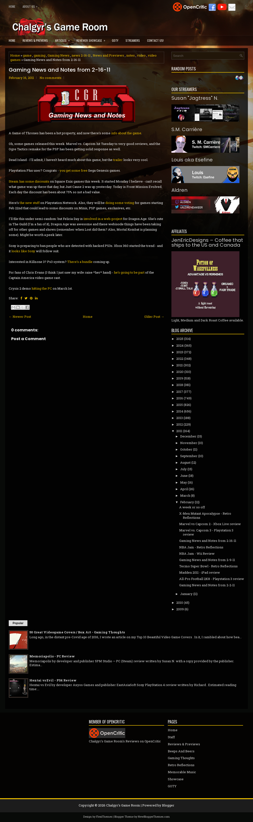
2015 (179, 405)
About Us (31, 5)
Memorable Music (182, 772)
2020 (180, 371)
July (183, 469)
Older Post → (154, 316)
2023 (179, 352)
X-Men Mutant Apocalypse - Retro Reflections (205, 515)
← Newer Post (20, 316)
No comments (50, 77)
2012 (179, 424)
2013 (179, 418)
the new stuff (30, 203)
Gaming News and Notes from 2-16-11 (59, 70)
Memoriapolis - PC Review (52, 656)
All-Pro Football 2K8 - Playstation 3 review (211, 579)
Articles (64, 38)
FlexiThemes (104, 816)
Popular (18, 623)
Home (12, 6)
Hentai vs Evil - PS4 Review (52, 680)
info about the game (126, 133)
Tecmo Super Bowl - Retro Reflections (208, 566)
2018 (179, 385)
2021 (179, 365)
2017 (179, 391)
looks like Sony (23, 251)
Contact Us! (155, 40)
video (141, 55)
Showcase (176, 779)
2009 (180, 609)
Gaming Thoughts (181, 758)
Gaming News (58, 55)
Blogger (168, 805)
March (185, 495)
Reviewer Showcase (92, 38)
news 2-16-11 (81, 55)
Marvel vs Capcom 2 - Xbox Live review (210, 524)
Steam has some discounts (29, 181)
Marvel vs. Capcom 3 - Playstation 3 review (206, 532)
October (186, 449)
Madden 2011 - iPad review (199, 572)
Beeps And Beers (181, 751)
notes (130, 55)
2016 (179, 398)
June (184, 475)
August (185, 462)
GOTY (115, 40)
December (188, 436)
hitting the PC (41, 288)
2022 (179, 358)
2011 (179, 431)
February (187, 502)
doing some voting (119, 203)
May (183, 482)
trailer (118, 160)
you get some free (73, 170)
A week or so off (192, 507)
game (27, 55)
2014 (179, 411)
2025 (179, 338)
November (188, 443)
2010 (179, 602)
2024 (180, 345)
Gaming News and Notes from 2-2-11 (207, 585)
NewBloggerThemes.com (154, 816)
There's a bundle (80, 262)
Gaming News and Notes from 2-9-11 (207, 560)
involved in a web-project (103, 219)
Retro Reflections (181, 765)
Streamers (133, 40)
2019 (179, 378)
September (188, 456)
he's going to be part (129, 272)
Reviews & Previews (35, 40)
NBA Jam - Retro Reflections (201, 547)
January (186, 594)
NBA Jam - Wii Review (197, 553)
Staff (171, 737)
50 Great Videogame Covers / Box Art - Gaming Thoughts (77, 632)
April (184, 489)
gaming (39, 55)
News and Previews (108, 55)
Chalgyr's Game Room (123, 805)
